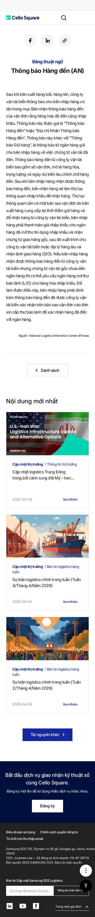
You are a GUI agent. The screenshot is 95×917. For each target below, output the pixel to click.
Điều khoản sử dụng (20, 832)
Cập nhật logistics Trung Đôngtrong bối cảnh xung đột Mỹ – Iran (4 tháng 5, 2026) (43, 475)
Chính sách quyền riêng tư (59, 832)
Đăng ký (47, 805)
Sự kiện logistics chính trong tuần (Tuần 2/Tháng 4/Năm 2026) (46, 685)
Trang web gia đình (68, 906)
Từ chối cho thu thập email (24, 839)
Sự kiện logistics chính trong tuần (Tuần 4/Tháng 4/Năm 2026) (46, 582)
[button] (22, 17)
